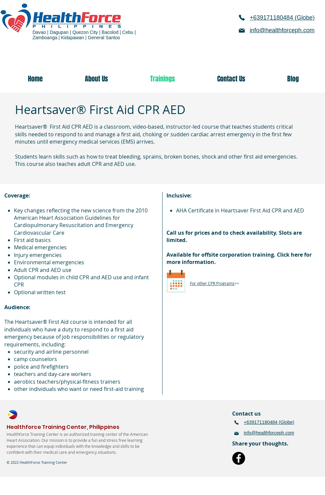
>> (214, 283)
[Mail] (241, 30)
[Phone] (241, 17)
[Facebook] (238, 458)
